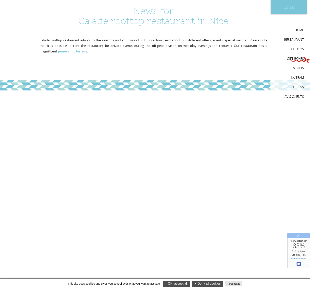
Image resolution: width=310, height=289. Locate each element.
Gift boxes (295, 58)
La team (297, 77)
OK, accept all (176, 283)
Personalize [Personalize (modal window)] (233, 283)
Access (298, 87)
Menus (298, 68)
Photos (297, 49)
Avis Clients (294, 96)
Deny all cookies (207, 283)
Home (299, 30)
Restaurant (294, 39)
